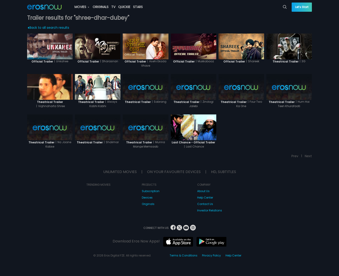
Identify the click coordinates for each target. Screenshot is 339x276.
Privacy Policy (211, 255)
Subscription (151, 191)
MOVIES (81, 7)
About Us (203, 191)
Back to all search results (48, 27)
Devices (147, 197)
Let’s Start (301, 7)
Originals (148, 204)
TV (113, 7)
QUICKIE (124, 7)
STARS (138, 7)
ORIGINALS (100, 7)
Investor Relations (209, 210)
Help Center (205, 197)
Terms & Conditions (183, 255)
